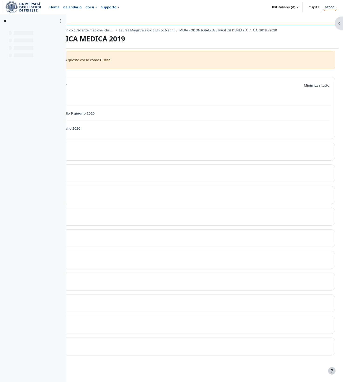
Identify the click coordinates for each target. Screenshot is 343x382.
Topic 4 (97, 221)
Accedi (330, 6)
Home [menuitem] (54, 7)
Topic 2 (97, 177)
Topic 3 (97, 199)
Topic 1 (97, 156)
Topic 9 (97, 329)
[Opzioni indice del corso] (60, 21)
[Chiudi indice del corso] (5, 21)
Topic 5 (97, 242)
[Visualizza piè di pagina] (332, 371)
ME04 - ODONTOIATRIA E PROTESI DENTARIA (268, 30)
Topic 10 (99, 351)
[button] (285, 7)
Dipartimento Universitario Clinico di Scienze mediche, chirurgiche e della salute (121, 30)
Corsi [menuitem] (89, 7)
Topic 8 (97, 307)
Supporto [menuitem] (109, 7)
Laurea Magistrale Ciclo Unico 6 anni (201, 30)
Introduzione (105, 90)
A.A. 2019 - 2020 (92, 36)
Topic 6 (97, 264)
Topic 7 (97, 286)
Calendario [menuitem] (72, 7)
